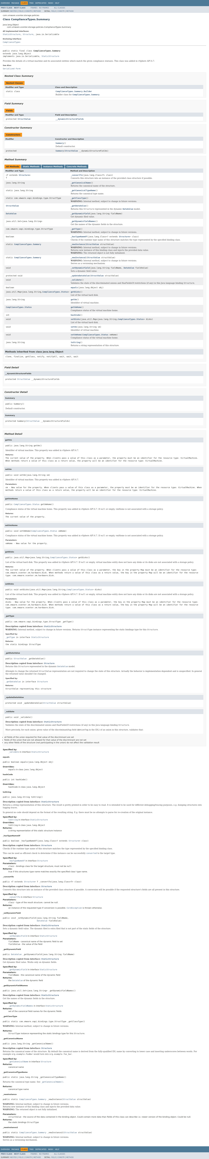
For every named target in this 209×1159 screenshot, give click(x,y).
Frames (34, 8)
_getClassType (78, 198)
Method (37, 11)
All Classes (59, 8)
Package (15, 3)
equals (74, 287)
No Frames (44, 8)
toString (75, 342)
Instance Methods (53, 166)
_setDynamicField (80, 268)
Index (50, 3)
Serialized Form (11, 69)
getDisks (75, 292)
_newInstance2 (78, 257)
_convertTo (76, 175)
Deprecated (40, 3)
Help (57, 3)
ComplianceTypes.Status (55, 292)
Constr (28, 11)
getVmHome (76, 307)
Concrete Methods (77, 166)
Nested (13, 11)
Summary (59, 143)
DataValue (11, 213)
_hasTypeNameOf (79, 236)
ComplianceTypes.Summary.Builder (73, 91)
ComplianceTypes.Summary (27, 244)
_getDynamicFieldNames (83, 221)
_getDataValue (78, 206)
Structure (28, 34)
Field (20, 11)
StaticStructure (11, 34)
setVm (74, 327)
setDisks (75, 319)
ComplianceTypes (11, 42)
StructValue (24, 119)
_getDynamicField (80, 213)
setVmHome (76, 335)
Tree (31, 3)
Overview (5, 3)
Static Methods (31, 166)
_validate (76, 280)
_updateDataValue (80, 276)
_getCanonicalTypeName (83, 190)
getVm (74, 299)
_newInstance (78, 244)
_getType (75, 229)
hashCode (75, 315)
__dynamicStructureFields (69, 119)
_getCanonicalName (81, 183)
